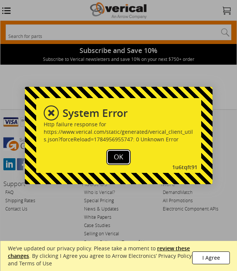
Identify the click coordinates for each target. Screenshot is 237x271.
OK (118, 156)
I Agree (211, 257)
